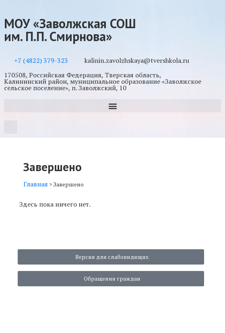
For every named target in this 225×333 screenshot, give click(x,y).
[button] (112, 105)
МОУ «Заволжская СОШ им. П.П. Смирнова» (70, 30)
